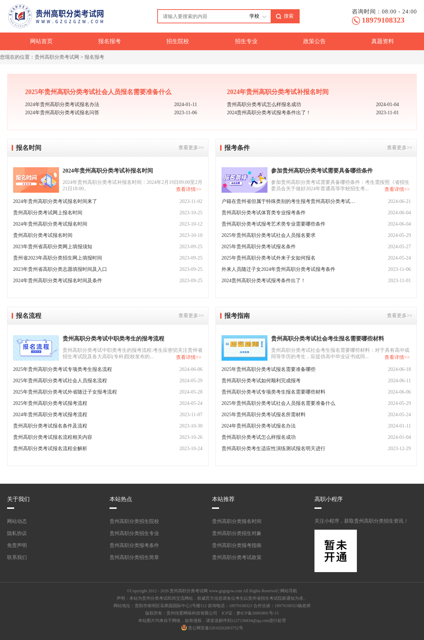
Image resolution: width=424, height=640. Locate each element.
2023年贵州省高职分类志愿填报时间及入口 (60, 269)
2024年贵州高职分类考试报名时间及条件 (57, 280)
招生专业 (246, 41)
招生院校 (177, 41)
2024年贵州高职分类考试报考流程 (50, 414)
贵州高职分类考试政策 (236, 557)
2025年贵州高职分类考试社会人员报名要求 (269, 235)
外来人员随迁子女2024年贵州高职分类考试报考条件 (278, 269)
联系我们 (17, 557)
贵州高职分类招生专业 (134, 533)
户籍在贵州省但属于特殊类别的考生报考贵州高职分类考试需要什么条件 (289, 201)
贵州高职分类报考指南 (236, 545)
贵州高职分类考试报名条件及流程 (50, 426)
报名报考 (109, 41)
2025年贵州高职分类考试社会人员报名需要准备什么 (98, 91)
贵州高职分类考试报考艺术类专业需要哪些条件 (273, 224)
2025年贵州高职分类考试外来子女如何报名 (269, 258)
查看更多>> (191, 147)
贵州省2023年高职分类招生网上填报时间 (57, 258)
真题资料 (382, 41)
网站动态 (17, 521)
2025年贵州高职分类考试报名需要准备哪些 (269, 369)
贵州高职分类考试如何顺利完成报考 (261, 380)
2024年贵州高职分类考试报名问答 (62, 112)
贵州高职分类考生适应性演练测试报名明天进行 (273, 448)
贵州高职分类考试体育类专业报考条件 (264, 212)
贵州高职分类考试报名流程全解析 (50, 448)
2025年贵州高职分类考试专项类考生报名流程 (62, 369)
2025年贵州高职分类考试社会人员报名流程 (60, 380)
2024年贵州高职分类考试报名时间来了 (55, 201)
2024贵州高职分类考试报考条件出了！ (269, 112)
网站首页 (41, 41)
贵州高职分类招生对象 (236, 533)
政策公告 (314, 41)
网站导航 (288, 590)
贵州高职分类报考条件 (134, 545)
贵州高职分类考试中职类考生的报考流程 (113, 339)
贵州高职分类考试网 (57, 57)
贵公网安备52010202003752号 (215, 628)
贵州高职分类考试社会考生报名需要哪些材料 (327, 339)
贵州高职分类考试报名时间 (42, 235)
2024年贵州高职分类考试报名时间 (50, 224)
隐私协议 (17, 533)
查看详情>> (188, 189)
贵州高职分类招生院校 (134, 521)
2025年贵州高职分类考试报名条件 (259, 246)
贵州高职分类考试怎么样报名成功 (264, 104)
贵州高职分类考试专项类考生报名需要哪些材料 (273, 392)
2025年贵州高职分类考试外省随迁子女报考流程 (65, 392)
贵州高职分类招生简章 (134, 557)
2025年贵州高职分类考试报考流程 (50, 403)
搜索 (289, 16)
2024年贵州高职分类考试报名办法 (62, 104)
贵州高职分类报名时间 (236, 521)
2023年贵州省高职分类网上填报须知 (52, 246)
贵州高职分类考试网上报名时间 (47, 212)
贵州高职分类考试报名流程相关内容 (52, 437)
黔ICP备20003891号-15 (258, 613)
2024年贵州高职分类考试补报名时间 (278, 91)
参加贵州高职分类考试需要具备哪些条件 (322, 171)
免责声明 (17, 545)
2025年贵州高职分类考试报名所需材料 (264, 414)
